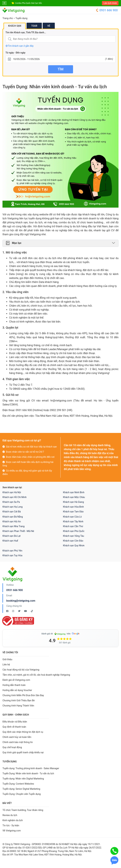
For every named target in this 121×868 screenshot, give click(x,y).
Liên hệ (6, 664)
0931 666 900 (107, 10)
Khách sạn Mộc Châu (74, 497)
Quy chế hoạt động (12, 747)
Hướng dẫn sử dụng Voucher (17, 690)
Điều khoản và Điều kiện (14, 721)
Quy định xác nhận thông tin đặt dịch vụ (22, 732)
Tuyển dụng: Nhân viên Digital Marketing (23, 778)
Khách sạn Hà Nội (11, 492)
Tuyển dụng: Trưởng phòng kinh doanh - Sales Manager (30, 768)
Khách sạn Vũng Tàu (73, 536)
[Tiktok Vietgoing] (32, 611)
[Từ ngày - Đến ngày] (60, 59)
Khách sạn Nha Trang (13, 526)
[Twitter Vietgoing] (19, 611)
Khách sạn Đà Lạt (11, 536)
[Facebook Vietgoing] (7, 611)
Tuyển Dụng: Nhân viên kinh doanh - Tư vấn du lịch (28, 773)
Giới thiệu (7, 659)
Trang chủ (7, 18)
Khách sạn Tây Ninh (73, 521)
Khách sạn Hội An (11, 521)
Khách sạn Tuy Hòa (12, 555)
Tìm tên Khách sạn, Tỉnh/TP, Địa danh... (25, 32)
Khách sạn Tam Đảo (73, 511)
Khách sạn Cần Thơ (73, 526)
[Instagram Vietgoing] (13, 611)
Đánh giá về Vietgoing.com (16, 680)
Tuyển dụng (21, 18)
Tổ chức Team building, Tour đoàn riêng (22, 810)
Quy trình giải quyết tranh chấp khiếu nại (23, 752)
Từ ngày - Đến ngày (15, 52)
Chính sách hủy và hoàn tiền (16, 737)
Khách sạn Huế (10, 540)
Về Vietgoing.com (11, 830)
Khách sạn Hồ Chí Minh (14, 497)
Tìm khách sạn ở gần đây (19, 46)
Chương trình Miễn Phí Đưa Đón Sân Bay (23, 695)
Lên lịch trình (110, 3)
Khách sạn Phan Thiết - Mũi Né (18, 531)
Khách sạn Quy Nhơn (74, 545)
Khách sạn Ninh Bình (73, 492)
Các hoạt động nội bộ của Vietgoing (20, 669)
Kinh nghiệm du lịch (12, 820)
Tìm (60, 69)
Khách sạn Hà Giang (73, 502)
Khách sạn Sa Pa (11, 502)
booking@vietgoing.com (20, 600)
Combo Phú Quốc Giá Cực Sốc (28, 3)
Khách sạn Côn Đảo (73, 540)
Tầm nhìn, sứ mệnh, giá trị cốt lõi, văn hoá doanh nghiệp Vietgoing (36, 674)
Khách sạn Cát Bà (11, 511)
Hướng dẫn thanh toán (14, 685)
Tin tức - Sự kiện (10, 825)
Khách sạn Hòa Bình (73, 506)
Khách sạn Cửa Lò (72, 516)
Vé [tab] (48, 26)
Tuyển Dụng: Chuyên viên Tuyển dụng (21, 794)
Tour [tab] (34, 26)
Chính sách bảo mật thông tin (17, 742)
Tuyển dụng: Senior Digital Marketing (21, 789)
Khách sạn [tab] (14, 26)
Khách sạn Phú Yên (12, 550)
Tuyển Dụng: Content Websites (18, 783)
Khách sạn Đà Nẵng (12, 516)
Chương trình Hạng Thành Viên (18, 705)
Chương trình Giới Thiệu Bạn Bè (18, 700)
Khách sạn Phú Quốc (73, 531)
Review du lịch (9, 815)
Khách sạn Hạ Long (12, 506)
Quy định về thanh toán (14, 726)
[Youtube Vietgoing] (25, 611)
